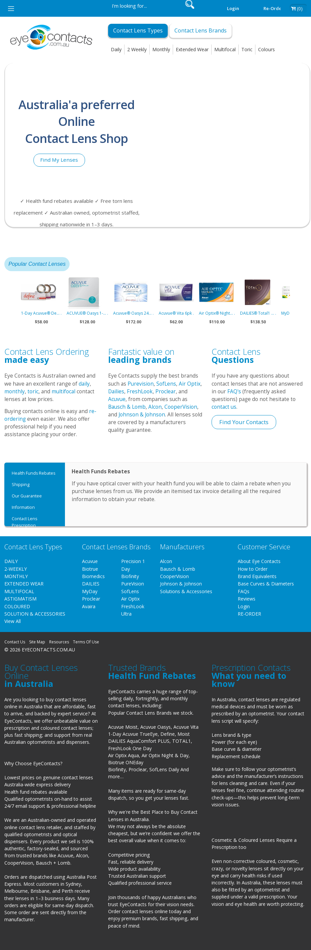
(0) (300, 8)
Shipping (20, 484)
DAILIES (90, 583)
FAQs (243, 591)
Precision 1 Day (133, 565)
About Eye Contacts (259, 561)
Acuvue (117, 399)
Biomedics (93, 576)
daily (84, 383)
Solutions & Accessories (186, 591)
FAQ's (234, 391)
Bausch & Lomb (127, 406)
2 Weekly (137, 49)
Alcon (155, 406)
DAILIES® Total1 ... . (258, 313)
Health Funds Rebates (33, 473)
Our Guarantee (27, 496)
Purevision (141, 383)
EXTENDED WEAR (24, 583)
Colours (266, 49)
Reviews (246, 599)
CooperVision (180, 406)
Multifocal (225, 49)
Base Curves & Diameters (266, 583)
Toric (246, 49)
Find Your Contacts (243, 422)
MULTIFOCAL (19, 591)
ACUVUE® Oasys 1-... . (87, 313)
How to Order (252, 569)
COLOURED (17, 606)
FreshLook (140, 391)
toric (32, 391)
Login (233, 8)
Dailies (116, 391)
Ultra (126, 614)
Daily (116, 49)
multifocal (63, 391)
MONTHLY (16, 576)
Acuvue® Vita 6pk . (176, 313)
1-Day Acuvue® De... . (41, 313)
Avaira (88, 606)
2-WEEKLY (15, 569)
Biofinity (130, 576)
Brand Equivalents (257, 576)
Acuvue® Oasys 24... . (133, 313)
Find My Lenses (59, 159)
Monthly (161, 49)
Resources (59, 642)
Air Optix (190, 383)
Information (23, 507)
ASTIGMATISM (20, 599)
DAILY (11, 561)
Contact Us (14, 642)
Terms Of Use (86, 642)
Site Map (37, 642)
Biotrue (90, 569)
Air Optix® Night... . (217, 313)
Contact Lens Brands (200, 30)
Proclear (165, 391)
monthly (14, 391)
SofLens (166, 383)
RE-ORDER (249, 614)
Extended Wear (192, 49)
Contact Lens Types (138, 30)
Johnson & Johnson (142, 414)
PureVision (132, 583)
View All (12, 621)
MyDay (89, 591)
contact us (224, 406)
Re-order (273, 8)
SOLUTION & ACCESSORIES (34, 614)
